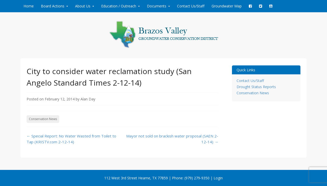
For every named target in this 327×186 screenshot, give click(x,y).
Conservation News (43, 119)
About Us (82, 6)
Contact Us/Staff (190, 6)
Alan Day (87, 99)
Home (29, 6)
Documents (156, 6)
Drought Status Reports (256, 86)
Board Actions (52, 6)
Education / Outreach (118, 6)
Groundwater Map (227, 6)
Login (218, 178)
